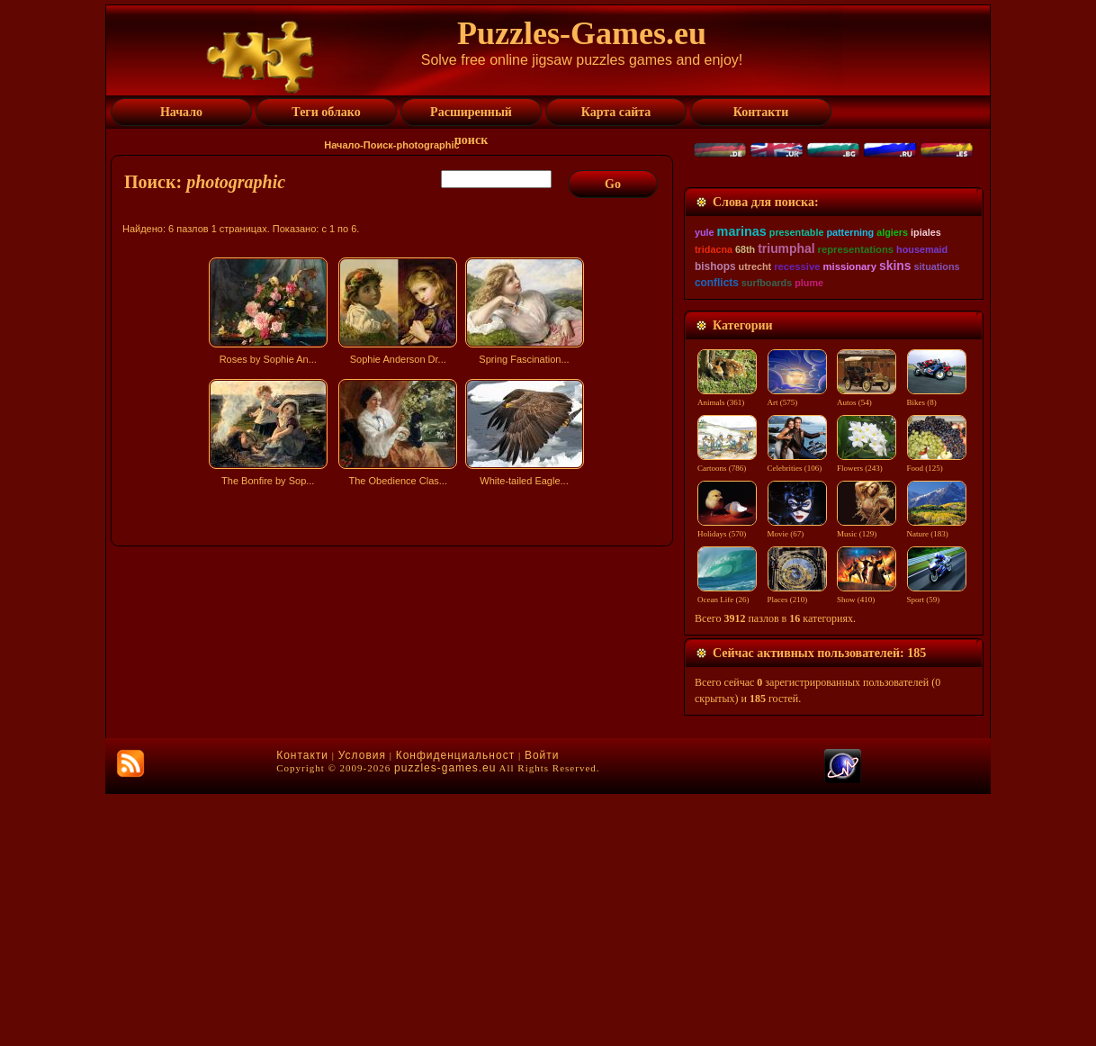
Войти (542, 1007)
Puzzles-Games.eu (581, 33)
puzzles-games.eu (445, 1020)
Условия (362, 1007)
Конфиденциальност (455, 1007)
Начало (342, 145)
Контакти (302, 1007)
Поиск (378, 145)
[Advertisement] (394, 651)
